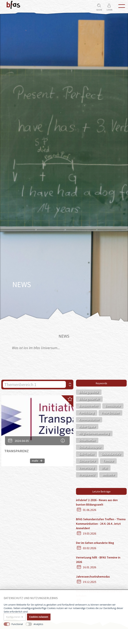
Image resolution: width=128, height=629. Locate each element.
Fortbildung (86, 413)
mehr (35, 461)
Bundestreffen (88, 406)
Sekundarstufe (111, 454)
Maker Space (87, 427)
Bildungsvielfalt (89, 399)
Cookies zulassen (38, 616)
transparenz (87, 475)
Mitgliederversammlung (94, 433)
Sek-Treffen (86, 454)
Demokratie (112, 406)
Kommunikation (89, 420)
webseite (108, 475)
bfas (105, 468)
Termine (108, 461)
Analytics (38, 624)
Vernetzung (86, 468)
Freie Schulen (110, 413)
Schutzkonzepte (90, 447)
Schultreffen (87, 440)
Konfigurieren (13, 616)
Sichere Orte (87, 461)
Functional (17, 624)
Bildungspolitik (88, 392)
